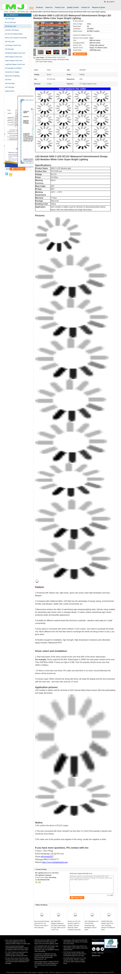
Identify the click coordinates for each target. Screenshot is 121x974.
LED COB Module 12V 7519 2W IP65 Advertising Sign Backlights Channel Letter (91, 925)
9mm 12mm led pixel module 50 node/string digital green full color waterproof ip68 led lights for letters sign (17, 941)
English (112, 2)
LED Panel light (10, 83)
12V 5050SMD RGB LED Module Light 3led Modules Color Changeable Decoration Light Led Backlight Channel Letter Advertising (46, 948)
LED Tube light (9, 87)
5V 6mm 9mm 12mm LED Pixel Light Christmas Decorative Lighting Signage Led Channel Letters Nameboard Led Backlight (17, 960)
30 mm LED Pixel (10, 22)
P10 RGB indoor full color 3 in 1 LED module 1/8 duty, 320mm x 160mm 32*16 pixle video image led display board (74, 960)
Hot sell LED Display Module (14, 34)
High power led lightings (12, 76)
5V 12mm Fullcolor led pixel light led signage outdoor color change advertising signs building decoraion (16, 953)
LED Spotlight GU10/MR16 (13, 68)
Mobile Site (96, 955)
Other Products (109, 952)
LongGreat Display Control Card (15, 64)
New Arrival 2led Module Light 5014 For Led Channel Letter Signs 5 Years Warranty (41, 924)
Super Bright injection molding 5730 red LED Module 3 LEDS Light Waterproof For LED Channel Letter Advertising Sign (46, 964)
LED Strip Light (9, 41)
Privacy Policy (10, 972)
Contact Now (81, 54)
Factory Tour (60, 7)
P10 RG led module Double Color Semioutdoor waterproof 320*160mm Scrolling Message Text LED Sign (74, 953)
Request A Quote (98, 7)
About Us (49, 7)
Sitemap (100, 953)
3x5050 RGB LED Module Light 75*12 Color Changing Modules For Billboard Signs (108, 925)
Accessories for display (12, 72)
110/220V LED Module (12, 30)
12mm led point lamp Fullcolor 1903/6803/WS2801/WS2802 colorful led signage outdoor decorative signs (16, 947)
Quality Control (73, 7)
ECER (112, 972)
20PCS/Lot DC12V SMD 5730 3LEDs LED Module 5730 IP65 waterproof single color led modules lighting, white (46, 941)
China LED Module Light (23, 972)
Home (31, 7)
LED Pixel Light (10, 19)
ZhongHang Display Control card (15, 53)
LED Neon (8, 79)
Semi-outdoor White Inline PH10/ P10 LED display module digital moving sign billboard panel (75, 947)
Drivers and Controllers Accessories (16, 38)
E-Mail (94, 953)
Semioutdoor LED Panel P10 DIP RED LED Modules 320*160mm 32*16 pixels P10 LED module (75, 941)
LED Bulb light (9, 49)
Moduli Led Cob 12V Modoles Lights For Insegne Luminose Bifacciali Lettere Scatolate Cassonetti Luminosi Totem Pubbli (75, 927)
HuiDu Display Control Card (13, 57)
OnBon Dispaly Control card (13, 60)
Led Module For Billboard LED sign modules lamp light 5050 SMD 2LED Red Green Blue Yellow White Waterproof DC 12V (45, 956)
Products (39, 7)
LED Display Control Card (13, 45)
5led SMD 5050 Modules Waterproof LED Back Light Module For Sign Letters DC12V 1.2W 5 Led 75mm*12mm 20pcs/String (58, 928)
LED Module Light (22, 12)
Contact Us (85, 7)
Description (107, 950)
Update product (10, 91)
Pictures (106, 949)
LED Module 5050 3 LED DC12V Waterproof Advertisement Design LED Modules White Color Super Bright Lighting (52, 59)
